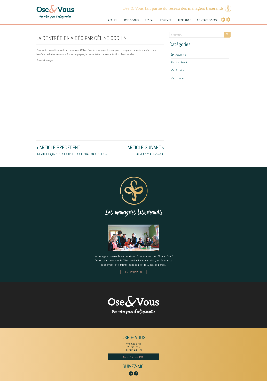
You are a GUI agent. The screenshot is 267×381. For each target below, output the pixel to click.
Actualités (181, 54)
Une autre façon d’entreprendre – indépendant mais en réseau (72, 150)
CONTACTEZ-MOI (207, 20)
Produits (180, 70)
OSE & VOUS (131, 20)
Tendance (180, 78)
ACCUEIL (113, 20)
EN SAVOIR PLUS (133, 272)
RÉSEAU (149, 20)
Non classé (181, 62)
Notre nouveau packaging (145, 150)
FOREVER (166, 20)
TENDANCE (184, 20)
